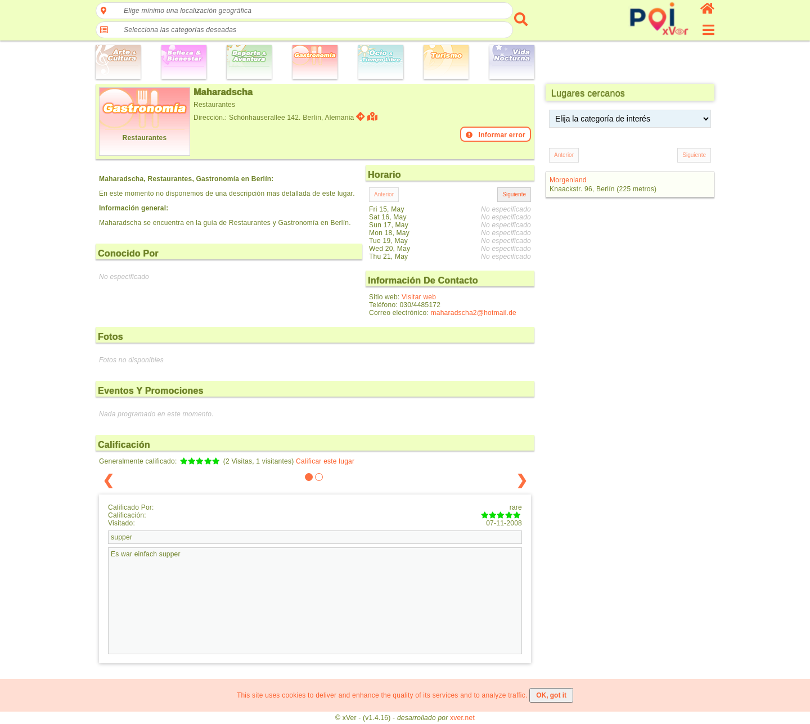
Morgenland (568, 180)
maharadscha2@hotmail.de (473, 313)
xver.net (462, 718)
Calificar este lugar (325, 461)
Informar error (495, 135)
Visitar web (419, 297)
